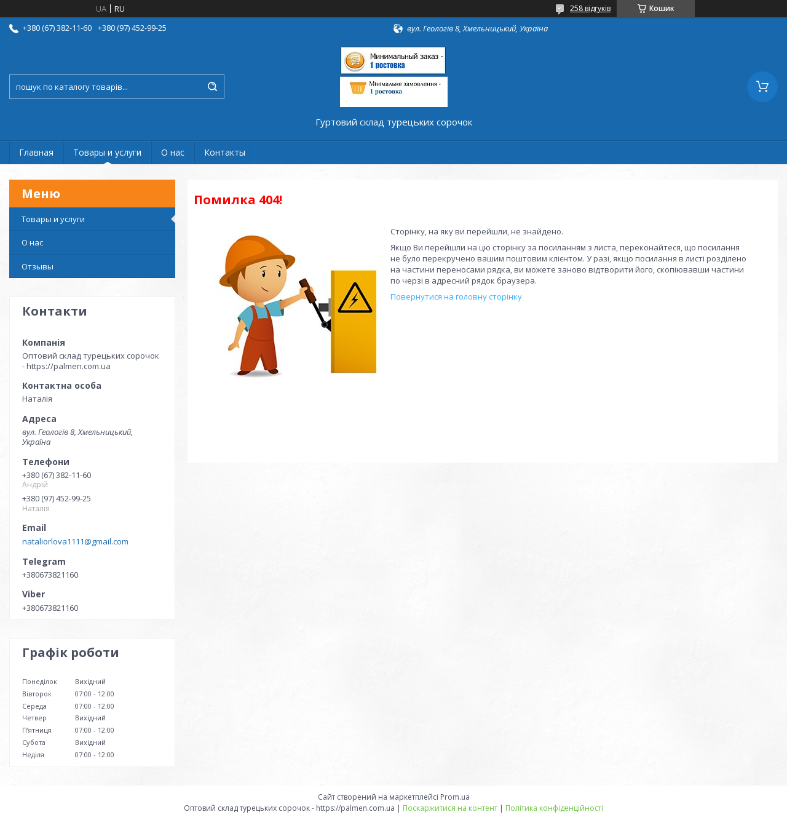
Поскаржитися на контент (450, 808)
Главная (36, 152)
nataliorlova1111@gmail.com (75, 541)
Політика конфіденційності (554, 808)
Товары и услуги (107, 152)
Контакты (224, 152)
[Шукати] (212, 86)
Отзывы (37, 266)
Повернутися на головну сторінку (456, 296)
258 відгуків (590, 8)
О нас (172, 152)
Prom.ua (455, 797)
